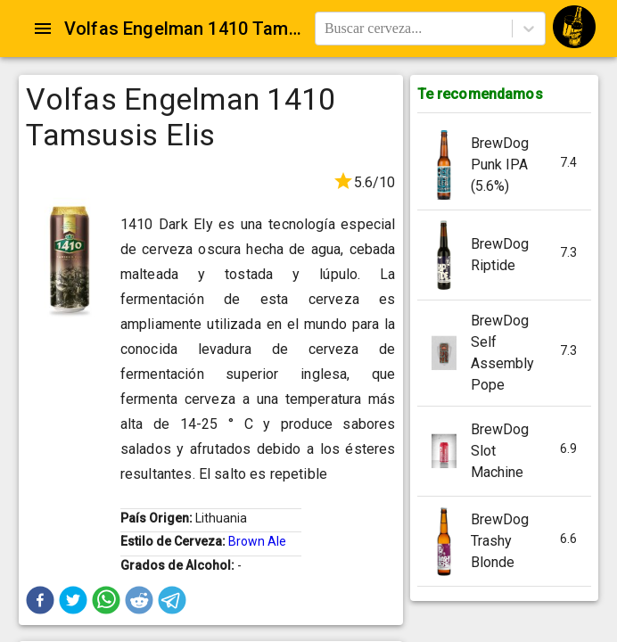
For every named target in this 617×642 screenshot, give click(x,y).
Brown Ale (257, 541)
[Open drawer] (42, 28)
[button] (40, 600)
